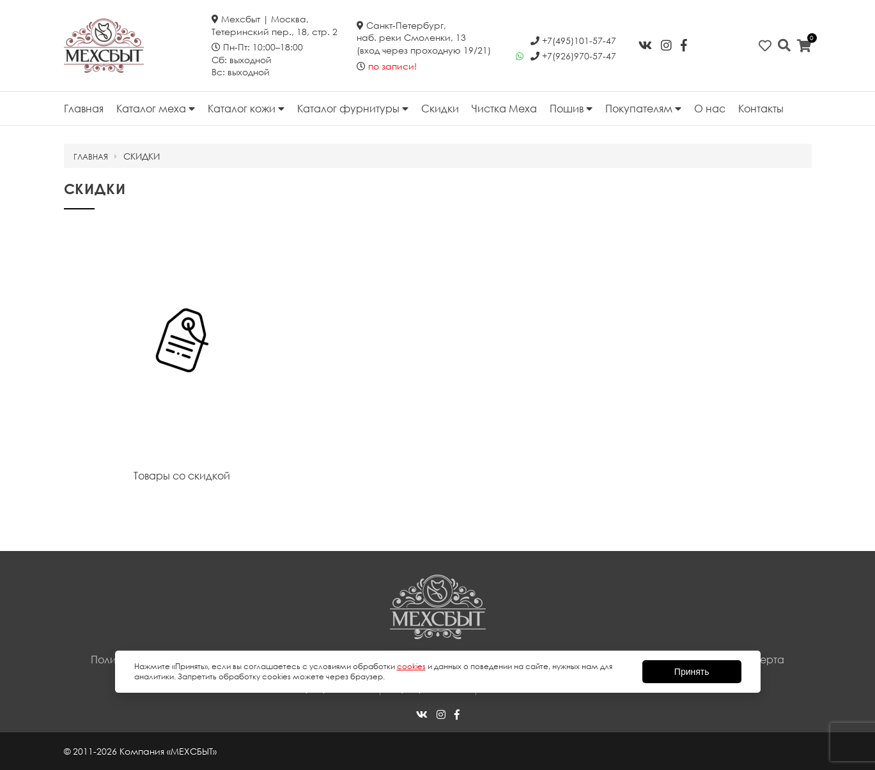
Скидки (440, 108)
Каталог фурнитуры (352, 108)
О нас (709, 108)
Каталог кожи (246, 108)
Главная (84, 108)
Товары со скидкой (182, 475)
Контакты (761, 108)
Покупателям (643, 108)
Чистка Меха (504, 108)
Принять (691, 672)
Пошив (571, 108)
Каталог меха (155, 108)
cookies (411, 666)
